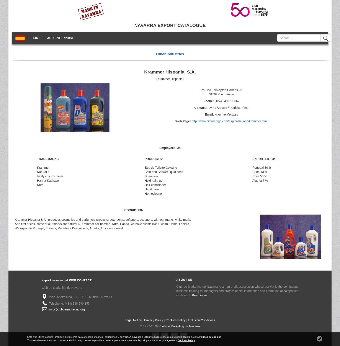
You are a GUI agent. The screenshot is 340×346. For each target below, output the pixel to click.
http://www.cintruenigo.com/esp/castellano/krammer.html (229, 121)
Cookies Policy (176, 320)
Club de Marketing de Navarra (179, 326)
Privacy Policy (153, 320)
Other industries (170, 54)
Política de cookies (210, 337)
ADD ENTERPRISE (60, 38)
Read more (199, 295)
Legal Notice (133, 320)
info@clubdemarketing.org (67, 309)
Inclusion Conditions (201, 320)
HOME (36, 38)
